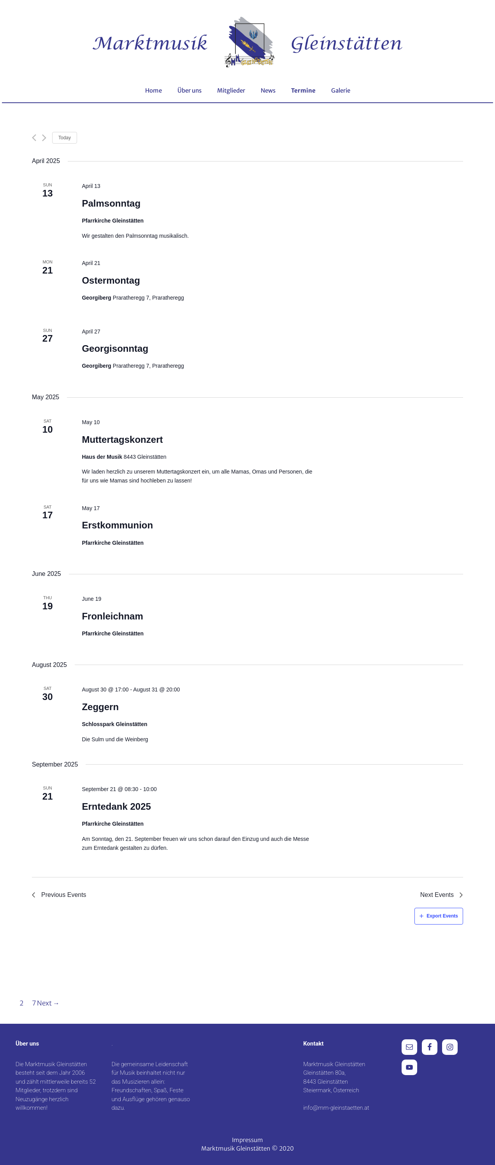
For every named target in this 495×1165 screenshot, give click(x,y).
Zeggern (100, 707)
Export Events (442, 916)
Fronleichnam (112, 616)
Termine (303, 90)
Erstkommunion (117, 525)
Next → (48, 1003)
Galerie (340, 90)
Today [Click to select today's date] (64, 137)
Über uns (189, 90)
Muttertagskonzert (122, 439)
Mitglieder (231, 90)
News (268, 90)
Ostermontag (111, 280)
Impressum (247, 1140)
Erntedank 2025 (116, 806)
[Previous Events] (34, 137)
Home (153, 90)
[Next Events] (44, 137)
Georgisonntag (115, 348)
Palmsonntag (111, 203)
